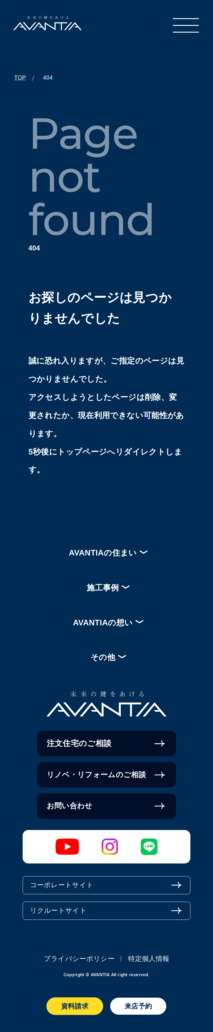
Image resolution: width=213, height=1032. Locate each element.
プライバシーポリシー (79, 958)
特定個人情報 (148, 958)
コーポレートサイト (62, 885)
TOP (20, 78)
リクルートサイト (58, 910)
